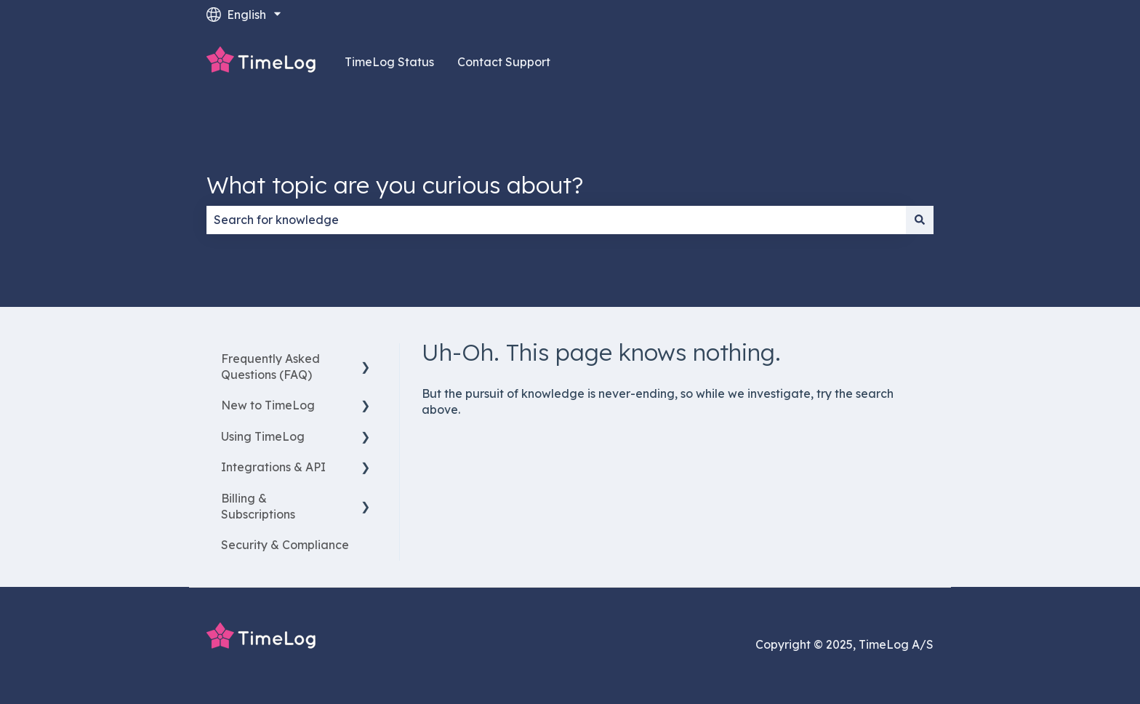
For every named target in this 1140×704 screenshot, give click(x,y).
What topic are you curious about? (394, 184)
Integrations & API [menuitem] (273, 467)
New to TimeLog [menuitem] (268, 405)
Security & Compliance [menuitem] (285, 544)
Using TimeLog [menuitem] (263, 436)
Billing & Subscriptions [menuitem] (258, 506)
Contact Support (503, 62)
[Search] (920, 219)
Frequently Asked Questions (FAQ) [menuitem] (270, 366)
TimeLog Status (389, 62)
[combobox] (556, 219)
